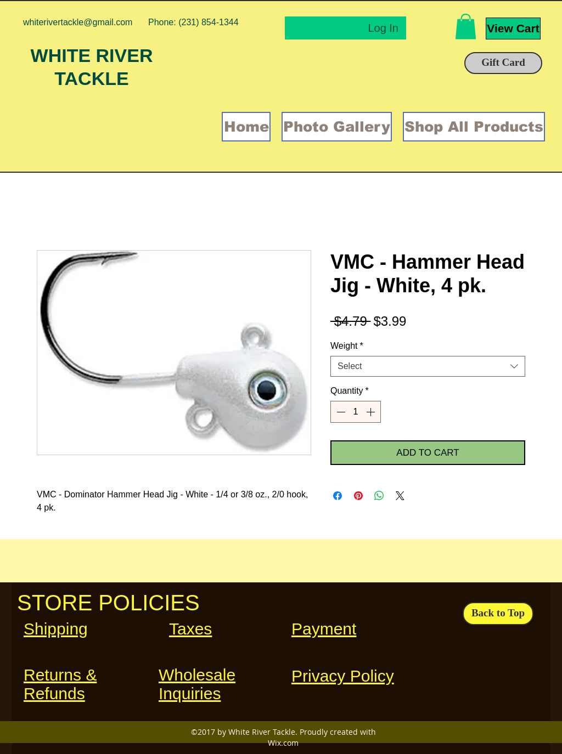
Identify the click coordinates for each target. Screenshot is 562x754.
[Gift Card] (503, 63)
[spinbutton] (355, 411)
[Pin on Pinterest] (358, 495)
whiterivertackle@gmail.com (77, 22)
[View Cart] (513, 28)
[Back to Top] (498, 613)
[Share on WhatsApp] (379, 495)
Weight (346, 345)
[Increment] (371, 411)
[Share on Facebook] (337, 495)
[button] (465, 26)
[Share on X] (400, 495)
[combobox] (427, 366)
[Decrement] (339, 411)
